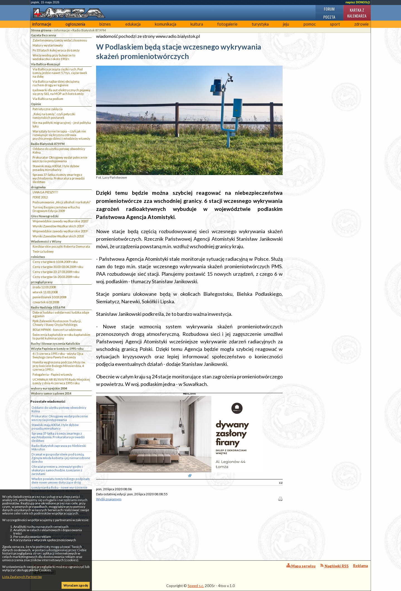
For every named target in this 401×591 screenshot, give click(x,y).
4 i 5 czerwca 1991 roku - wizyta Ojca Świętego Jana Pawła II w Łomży (58, 355)
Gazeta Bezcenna (43, 35)
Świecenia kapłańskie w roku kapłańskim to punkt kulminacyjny (61, 336)
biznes (105, 24)
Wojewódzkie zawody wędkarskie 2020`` (61, 221)
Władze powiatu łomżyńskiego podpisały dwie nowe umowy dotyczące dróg (60, 480)
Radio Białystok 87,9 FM (89, 30)
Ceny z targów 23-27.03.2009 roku (56, 272)
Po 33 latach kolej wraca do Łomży (56, 50)
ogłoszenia (75, 24)
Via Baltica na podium (48, 98)
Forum (329, 9)
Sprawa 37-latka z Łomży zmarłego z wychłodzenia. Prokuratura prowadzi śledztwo (59, 178)
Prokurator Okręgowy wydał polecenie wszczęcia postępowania (60, 159)
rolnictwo (38, 256)
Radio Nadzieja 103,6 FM (48, 307)
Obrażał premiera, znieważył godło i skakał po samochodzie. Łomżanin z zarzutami (57, 470)
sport (335, 24)
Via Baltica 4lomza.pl (45, 64)
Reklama (360, 565)
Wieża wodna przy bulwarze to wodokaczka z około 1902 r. (54, 57)
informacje (41, 24)
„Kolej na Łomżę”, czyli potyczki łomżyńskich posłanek (54, 115)
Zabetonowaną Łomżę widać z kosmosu (60, 40)
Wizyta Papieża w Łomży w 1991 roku (57, 348)
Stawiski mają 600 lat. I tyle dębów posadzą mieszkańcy (56, 167)
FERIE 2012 (40, 197)
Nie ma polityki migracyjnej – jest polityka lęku (62, 124)
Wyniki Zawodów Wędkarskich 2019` (58, 226)
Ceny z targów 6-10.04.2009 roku (55, 262)
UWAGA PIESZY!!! (45, 192)
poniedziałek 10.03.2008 (49, 297)
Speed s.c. (196, 585)
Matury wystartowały (48, 45)
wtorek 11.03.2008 (45, 292)
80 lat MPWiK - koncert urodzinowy (57, 329)
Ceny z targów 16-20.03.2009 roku (56, 277)
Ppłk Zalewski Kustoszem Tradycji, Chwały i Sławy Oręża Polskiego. (57, 322)
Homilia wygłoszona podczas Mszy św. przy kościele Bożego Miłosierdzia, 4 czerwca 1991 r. (59, 365)
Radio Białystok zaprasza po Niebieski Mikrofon (58, 447)
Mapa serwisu (301, 565)
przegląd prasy (42, 282)
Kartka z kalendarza (356, 13)
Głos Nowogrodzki (44, 216)
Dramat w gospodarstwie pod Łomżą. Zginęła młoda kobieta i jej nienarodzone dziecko (60, 457)
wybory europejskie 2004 (49, 388)
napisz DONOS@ (358, 2)
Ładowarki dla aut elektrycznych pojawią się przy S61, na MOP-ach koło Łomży (61, 91)
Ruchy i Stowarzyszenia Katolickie (55, 343)
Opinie (36, 104)
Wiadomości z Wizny (46, 241)
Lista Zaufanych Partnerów (22, 577)
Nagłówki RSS (334, 565)
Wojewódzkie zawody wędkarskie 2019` (60, 231)
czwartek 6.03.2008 (46, 302)
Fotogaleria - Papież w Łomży (52, 374)
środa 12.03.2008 (44, 287)
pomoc (310, 24)
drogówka (38, 187)
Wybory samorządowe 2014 (51, 393)
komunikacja (165, 24)
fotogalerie (227, 24)
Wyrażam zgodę (75, 585)
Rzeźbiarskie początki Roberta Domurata (61, 246)
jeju (286, 24)
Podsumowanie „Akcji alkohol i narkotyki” (62, 202)
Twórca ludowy (43, 251)
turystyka (260, 24)
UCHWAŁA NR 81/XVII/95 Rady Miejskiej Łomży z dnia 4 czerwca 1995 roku (61, 381)
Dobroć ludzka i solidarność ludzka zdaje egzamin (61, 314)
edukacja (133, 24)
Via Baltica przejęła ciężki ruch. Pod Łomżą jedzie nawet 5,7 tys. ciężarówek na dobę (60, 72)
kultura (196, 24)
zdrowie (361, 24)
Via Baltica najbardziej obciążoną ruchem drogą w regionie (56, 83)
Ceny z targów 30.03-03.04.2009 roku (58, 267)
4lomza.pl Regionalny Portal (57, 569)
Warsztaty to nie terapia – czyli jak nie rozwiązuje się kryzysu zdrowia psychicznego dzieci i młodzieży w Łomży (61, 134)
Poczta (329, 17)
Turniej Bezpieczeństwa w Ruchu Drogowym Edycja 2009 (56, 209)
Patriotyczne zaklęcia (48, 109)
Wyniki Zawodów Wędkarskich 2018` (58, 236)
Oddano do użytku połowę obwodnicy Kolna (59, 150)
